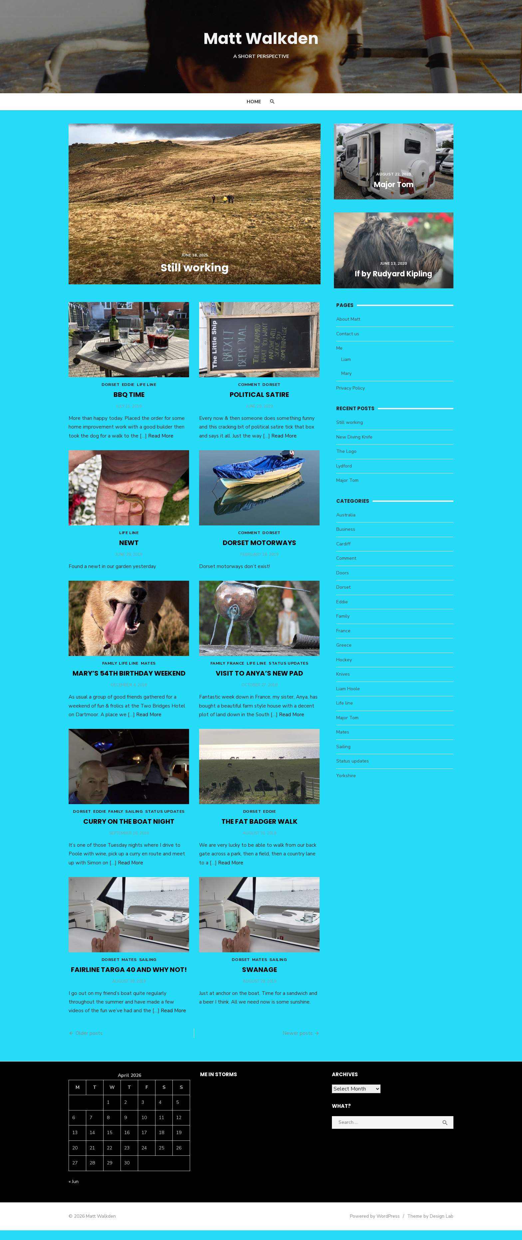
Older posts (88, 1042)
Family (109, 669)
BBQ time (128, 397)
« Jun (73, 1191)
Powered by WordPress (375, 1225)
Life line (145, 387)
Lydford (344, 467)
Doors (343, 574)
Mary (347, 375)
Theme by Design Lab (431, 1225)
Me (340, 349)
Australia (346, 516)
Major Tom (348, 481)
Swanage (259, 979)
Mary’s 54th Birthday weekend (128, 679)
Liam (346, 360)
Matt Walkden (261, 38)
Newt (128, 547)
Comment (249, 387)
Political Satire (259, 397)
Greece (344, 646)
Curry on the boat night (128, 829)
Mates (147, 669)
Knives (343, 675)
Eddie (127, 387)
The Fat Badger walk (259, 829)
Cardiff (344, 545)
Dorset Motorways (259, 547)
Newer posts (298, 1042)
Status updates (288, 669)
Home (254, 102)
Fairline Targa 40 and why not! (128, 979)
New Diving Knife (355, 438)
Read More (160, 438)
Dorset (110, 387)
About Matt (349, 320)
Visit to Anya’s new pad (259, 679)
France (235, 669)
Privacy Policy (351, 389)
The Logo (347, 453)
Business (346, 530)
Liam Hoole (348, 690)
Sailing (133, 819)
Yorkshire (346, 777)
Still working (350, 424)
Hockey (344, 661)
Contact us (348, 335)
